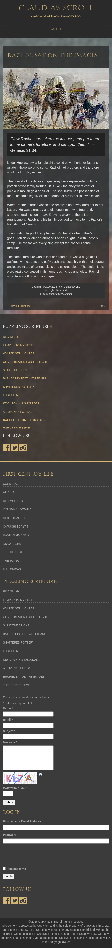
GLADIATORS (12, 543)
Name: (8, 708)
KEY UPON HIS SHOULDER (21, 403)
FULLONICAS (12, 569)
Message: (10, 742)
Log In (9, 876)
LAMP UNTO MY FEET (17, 345)
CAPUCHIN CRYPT (15, 526)
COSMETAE (11, 483)
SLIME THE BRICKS (16, 370)
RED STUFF (11, 336)
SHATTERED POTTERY (18, 386)
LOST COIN (10, 395)
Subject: (9, 731)
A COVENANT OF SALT (18, 411)
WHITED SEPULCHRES (18, 353)
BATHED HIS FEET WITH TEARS (24, 378)
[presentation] (34, 856)
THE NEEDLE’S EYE (16, 428)
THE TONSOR (12, 560)
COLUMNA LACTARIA (17, 509)
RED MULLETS (13, 501)
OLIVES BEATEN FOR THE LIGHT (25, 361)
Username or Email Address (22, 821)
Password (9, 834)
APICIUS (8, 492)
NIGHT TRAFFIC (14, 518)
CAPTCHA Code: (15, 788)
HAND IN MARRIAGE (17, 535)
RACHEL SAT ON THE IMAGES (52, 55)
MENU (56, 29)
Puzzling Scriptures (20, 305)
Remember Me (16, 868)
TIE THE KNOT (12, 552)
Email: (8, 719)
